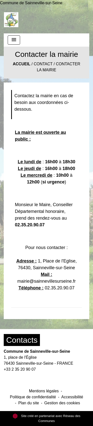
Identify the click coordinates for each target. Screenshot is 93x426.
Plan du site (28, 403)
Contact (43, 64)
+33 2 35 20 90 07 (20, 369)
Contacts (21, 340)
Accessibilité (72, 397)
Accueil (21, 64)
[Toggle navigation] (14, 40)
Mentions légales (44, 391)
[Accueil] (11, 19)
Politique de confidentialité (33, 397)
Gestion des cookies (62, 403)
